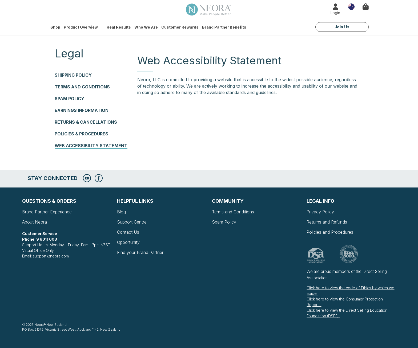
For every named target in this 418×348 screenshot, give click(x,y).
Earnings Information (81, 110)
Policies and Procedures (330, 232)
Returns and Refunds (327, 222)
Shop (55, 27)
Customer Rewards (180, 27)
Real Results (119, 27)
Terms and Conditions (82, 86)
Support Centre (132, 222)
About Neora (34, 222)
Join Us (342, 26)
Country (351, 6)
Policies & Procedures (81, 133)
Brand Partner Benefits (224, 27)
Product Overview (81, 27)
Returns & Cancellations (86, 122)
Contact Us (128, 232)
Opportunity (128, 242)
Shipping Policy (73, 75)
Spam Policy (69, 98)
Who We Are (146, 27)
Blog (121, 211)
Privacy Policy (320, 211)
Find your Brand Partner (140, 252)
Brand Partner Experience (47, 211)
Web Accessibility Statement (91, 145)
